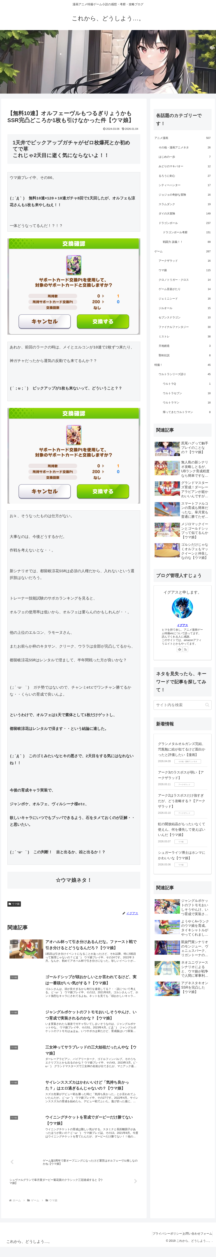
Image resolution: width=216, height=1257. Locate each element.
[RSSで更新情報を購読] (185, 649)
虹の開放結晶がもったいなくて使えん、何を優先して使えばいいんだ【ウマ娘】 (181, 829)
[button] (207, 704)
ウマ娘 (14, 903)
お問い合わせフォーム (195, 1243)
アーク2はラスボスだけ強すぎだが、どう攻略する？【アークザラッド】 (181, 801)
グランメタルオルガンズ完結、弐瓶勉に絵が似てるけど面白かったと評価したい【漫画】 (181, 749)
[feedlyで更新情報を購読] (179, 649)
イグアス (182, 625)
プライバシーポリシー (161, 1243)
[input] (182, 705)
